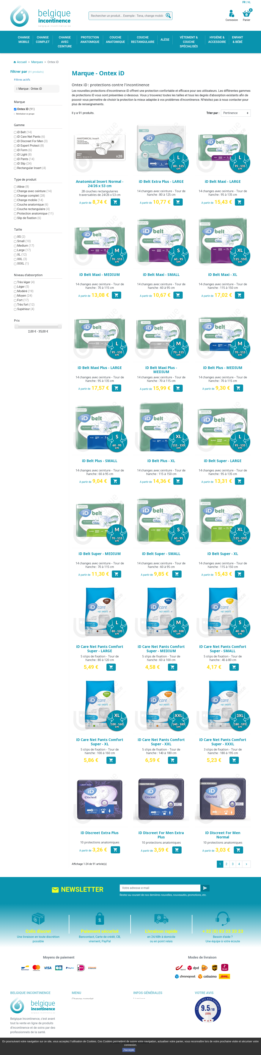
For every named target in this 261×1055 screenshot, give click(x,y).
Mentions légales (144, 1003)
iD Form (24, 150)
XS (21, 236)
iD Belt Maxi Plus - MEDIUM (161, 369)
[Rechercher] (130, 16)
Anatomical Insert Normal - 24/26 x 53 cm (99, 183)
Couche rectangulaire (33, 209)
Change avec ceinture (34, 191)
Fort (23, 300)
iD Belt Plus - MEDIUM (222, 367)
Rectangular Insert (31, 168)
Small (24, 241)
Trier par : (212, 113)
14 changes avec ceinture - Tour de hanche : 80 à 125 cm (161, 193)
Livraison (139, 999)
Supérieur (25, 309)
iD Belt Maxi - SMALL (161, 274)
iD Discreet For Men (32, 141)
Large (24, 250)
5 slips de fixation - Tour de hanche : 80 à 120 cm (100, 658)
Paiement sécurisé (145, 1017)
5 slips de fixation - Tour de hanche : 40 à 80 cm (223, 658)
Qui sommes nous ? (146, 1012)
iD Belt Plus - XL (161, 460)
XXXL (23, 263)
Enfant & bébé (81, 1026)
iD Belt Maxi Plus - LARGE (100, 367)
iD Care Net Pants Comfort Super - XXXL (222, 741)
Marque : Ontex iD (30, 88)
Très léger (26, 282)
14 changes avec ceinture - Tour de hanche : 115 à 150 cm (223, 286)
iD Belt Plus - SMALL (99, 460)
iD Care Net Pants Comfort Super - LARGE (99, 648)
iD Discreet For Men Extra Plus (161, 835)
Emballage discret (145, 1021)
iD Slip (24, 163)
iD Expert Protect (30, 145)
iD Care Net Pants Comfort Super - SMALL (222, 648)
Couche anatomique (32, 204)
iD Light (24, 154)
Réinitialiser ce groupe (25, 114)
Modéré (25, 291)
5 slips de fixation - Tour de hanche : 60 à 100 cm (161, 658)
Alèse (23, 186)
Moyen (24, 295)
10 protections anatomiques (99, 842)
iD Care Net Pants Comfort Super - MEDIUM (161, 648)
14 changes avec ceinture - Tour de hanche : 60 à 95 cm (161, 286)
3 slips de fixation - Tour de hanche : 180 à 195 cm (223, 751)
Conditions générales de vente (153, 1008)
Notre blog (140, 1030)
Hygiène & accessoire (86, 1030)
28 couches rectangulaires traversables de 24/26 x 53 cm (99, 193)
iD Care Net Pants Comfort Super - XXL (161, 741)
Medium (25, 245)
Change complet (31, 195)
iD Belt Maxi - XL (222, 274)
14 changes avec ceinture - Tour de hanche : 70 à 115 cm (100, 286)
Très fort (26, 304)
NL (249, 2)
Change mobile (30, 200)
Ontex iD (26, 109)
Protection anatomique (35, 213)
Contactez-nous (143, 1026)
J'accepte (128, 1049)
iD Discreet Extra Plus (100, 832)
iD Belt (24, 132)
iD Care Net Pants (31, 136)
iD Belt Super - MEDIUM (100, 553)
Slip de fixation (29, 218)
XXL (22, 259)
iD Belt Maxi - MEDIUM (99, 274)
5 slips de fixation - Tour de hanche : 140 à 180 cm (161, 751)
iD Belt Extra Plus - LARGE (161, 181)
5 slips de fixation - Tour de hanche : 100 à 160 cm (100, 751)
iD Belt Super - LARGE (222, 460)
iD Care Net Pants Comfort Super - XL (99, 741)
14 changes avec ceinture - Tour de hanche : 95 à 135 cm (223, 193)
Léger (23, 286)
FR (244, 2)
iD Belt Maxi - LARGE (223, 181)
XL (22, 254)
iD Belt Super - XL (222, 553)
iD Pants (25, 159)
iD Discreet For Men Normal (222, 835)
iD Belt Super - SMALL (161, 553)
